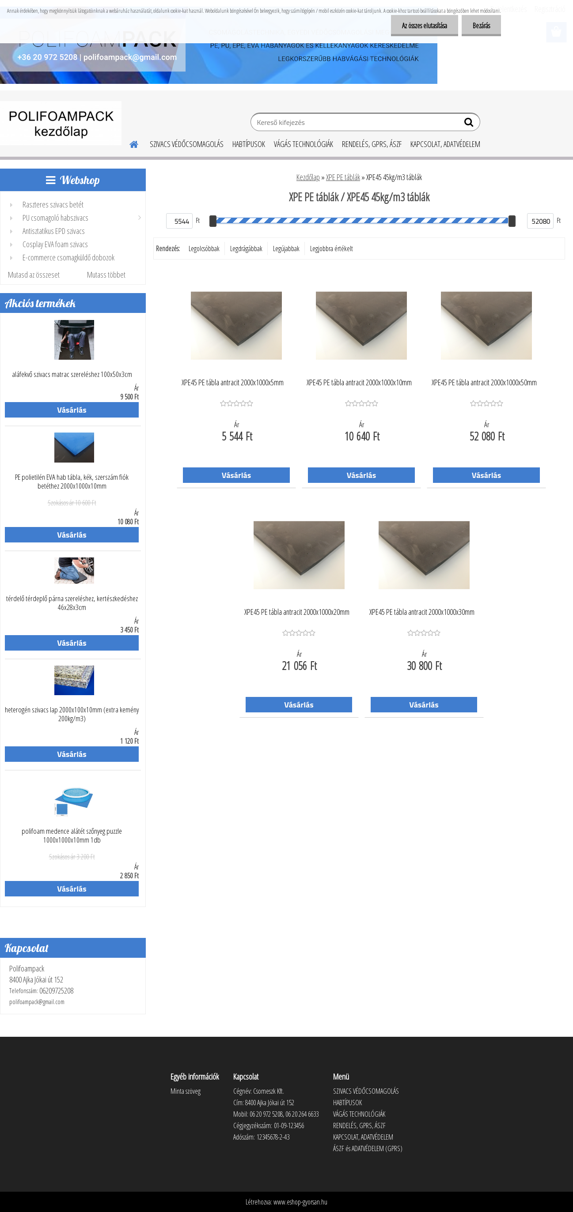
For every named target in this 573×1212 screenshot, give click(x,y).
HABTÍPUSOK (248, 144)
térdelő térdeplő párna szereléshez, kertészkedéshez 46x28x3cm (72, 603)
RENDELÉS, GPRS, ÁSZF (372, 144)
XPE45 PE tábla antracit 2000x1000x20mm (296, 612)
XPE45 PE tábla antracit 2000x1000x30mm (421, 612)
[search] (470, 124)
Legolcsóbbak (204, 248)
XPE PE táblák (343, 177)
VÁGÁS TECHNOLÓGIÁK (303, 144)
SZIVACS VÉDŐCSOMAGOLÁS (187, 144)
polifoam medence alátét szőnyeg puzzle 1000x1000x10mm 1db (72, 835)
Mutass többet (106, 274)
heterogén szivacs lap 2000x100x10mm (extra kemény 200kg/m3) (72, 714)
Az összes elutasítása (424, 25)
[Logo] (60, 123)
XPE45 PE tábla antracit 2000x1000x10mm (359, 383)
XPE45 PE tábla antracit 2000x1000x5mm (233, 383)
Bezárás (481, 25)
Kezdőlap (308, 177)
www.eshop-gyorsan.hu (300, 1202)
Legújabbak (286, 248)
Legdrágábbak (246, 248)
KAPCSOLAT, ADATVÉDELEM (445, 144)
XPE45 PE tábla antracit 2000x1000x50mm (484, 383)
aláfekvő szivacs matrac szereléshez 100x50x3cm (72, 374)
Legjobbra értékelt (331, 248)
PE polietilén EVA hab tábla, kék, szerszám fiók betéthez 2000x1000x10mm (72, 481)
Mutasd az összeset (34, 274)
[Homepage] (128, 143)
